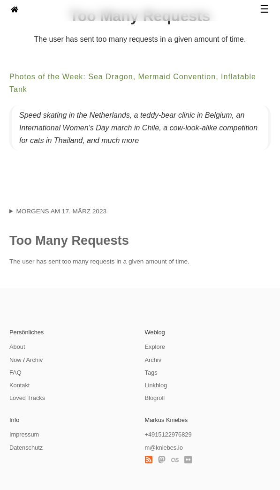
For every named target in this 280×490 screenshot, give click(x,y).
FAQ (15, 372)
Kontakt (19, 385)
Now (15, 359)
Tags (151, 372)
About (17, 346)
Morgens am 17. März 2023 (61, 211)
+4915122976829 (168, 434)
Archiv (34, 359)
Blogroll (155, 397)
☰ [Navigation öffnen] (264, 9)
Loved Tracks (27, 397)
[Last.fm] (175, 460)
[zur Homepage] (14, 10)
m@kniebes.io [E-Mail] (164, 447)
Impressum (24, 434)
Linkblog (156, 385)
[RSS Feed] (148, 460)
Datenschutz (26, 447)
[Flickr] (188, 460)
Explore (155, 346)
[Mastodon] (162, 460)
